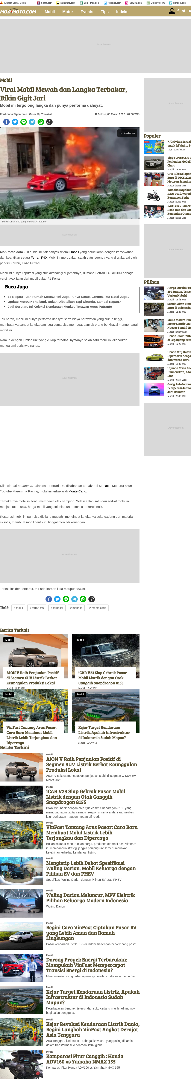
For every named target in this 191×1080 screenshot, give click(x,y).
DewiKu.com (135, 3)
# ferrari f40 (37, 607)
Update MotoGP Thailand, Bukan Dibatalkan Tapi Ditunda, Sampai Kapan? (64, 301)
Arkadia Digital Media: (15, 3)
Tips (105, 12)
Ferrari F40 (39, 257)
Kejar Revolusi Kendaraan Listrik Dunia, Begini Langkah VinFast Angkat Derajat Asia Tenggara (92, 1029)
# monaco (76, 607)
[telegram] (32, 122)
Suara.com (46, 3)
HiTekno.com (114, 3)
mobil (75, 252)
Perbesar (127, 133)
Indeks (122, 12)
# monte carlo (97, 607)
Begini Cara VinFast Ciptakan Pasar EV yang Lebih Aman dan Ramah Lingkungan (91, 933)
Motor (67, 12)
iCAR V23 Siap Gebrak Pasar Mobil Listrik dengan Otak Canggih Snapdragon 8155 (102, 678)
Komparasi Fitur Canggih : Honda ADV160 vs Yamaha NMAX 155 (84, 1059)
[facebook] (6, 122)
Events (87, 12)
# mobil (18, 607)
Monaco (104, 486)
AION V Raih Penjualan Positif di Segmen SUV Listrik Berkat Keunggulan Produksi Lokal (32, 678)
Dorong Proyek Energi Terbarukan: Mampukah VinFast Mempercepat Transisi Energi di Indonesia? (86, 965)
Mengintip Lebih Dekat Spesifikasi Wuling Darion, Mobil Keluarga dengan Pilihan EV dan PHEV (91, 868)
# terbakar (57, 607)
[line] (23, 122)
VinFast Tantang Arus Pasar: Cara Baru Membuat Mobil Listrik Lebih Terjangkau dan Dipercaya (31, 735)
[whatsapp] (40, 122)
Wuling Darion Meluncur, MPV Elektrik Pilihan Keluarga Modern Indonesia (90, 897)
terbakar (89, 486)
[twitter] (15, 122)
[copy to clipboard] (49, 122)
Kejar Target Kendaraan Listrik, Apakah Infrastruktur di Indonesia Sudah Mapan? (104, 732)
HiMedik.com (179, 3)
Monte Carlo (77, 491)
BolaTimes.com (92, 3)
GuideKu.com (158, 3)
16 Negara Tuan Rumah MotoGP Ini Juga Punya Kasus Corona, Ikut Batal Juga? (68, 296)
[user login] (172, 11)
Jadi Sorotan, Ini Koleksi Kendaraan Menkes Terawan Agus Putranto (60, 306)
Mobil (50, 12)
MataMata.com (68, 3)
